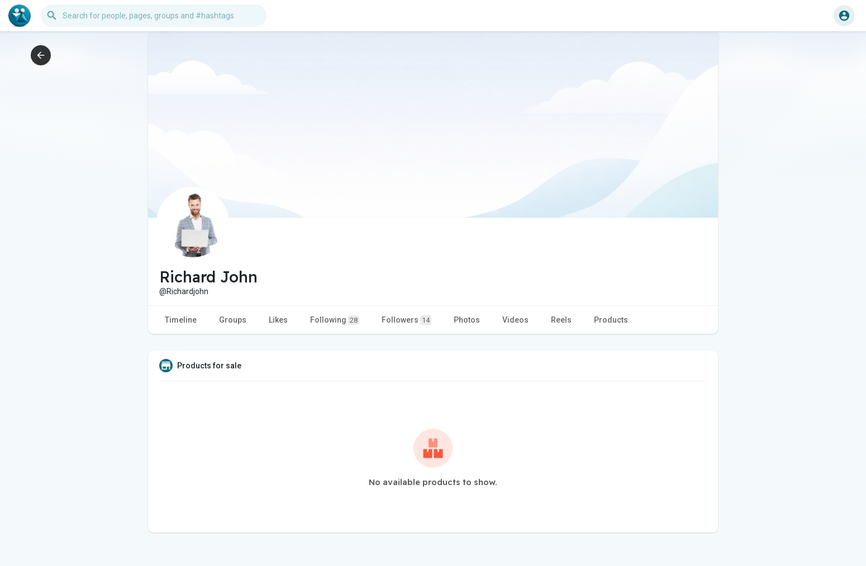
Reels (561, 319)
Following (334, 320)
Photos (467, 319)
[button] (154, 15)
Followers (406, 320)
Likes (278, 319)
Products (611, 319)
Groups (232, 319)
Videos (515, 319)
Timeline (181, 319)
